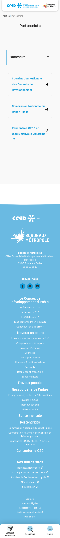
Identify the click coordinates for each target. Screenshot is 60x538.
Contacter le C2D (30, 451)
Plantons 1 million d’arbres (30, 362)
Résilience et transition (30, 371)
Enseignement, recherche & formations (30, 395)
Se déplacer (28, 486)
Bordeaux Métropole (10, 530)
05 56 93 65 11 (30, 266)
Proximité (30, 367)
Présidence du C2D (30, 307)
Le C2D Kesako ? (30, 317)
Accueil (6, 15)
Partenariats (30, 422)
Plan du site (30, 516)
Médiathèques (28, 482)
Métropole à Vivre (30, 357)
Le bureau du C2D (30, 312)
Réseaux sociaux (30, 404)
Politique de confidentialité (30, 512)
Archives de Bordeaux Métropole (28, 477)
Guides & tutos (30, 399)
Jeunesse (30, 352)
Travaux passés (30, 383)
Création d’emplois (30, 347)
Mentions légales (30, 503)
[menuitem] (50, 531)
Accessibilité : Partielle (30, 507)
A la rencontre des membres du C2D (30, 338)
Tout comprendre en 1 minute (30, 321)
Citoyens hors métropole (30, 343)
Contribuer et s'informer (30, 326)
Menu (50, 530)
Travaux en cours (30, 333)
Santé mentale (30, 376)
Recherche (30, 530)
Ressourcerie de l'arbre (30, 390)
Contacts (30, 498)
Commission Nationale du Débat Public (30, 427)
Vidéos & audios (30, 409)
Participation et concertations (28, 472)
